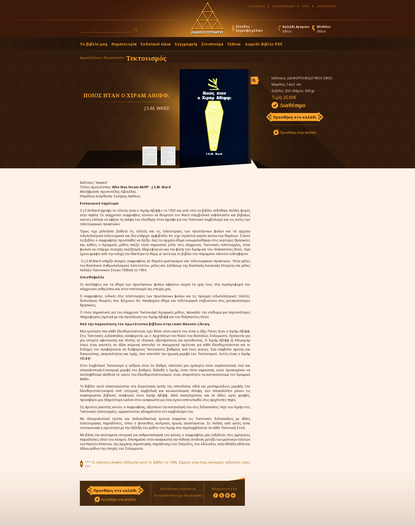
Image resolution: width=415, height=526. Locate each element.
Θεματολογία (124, 44)
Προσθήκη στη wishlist (118, 499)
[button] (136, 30)
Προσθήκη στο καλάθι (295, 117)
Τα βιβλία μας (93, 44)
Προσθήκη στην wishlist (298, 132)
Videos (234, 44)
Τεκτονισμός (146, 58)
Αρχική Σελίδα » (91, 58)
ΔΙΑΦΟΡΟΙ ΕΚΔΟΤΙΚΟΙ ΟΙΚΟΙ (309, 78)
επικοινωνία (326, 6)
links (305, 6)
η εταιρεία (257, 6)
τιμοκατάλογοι (283, 6)
